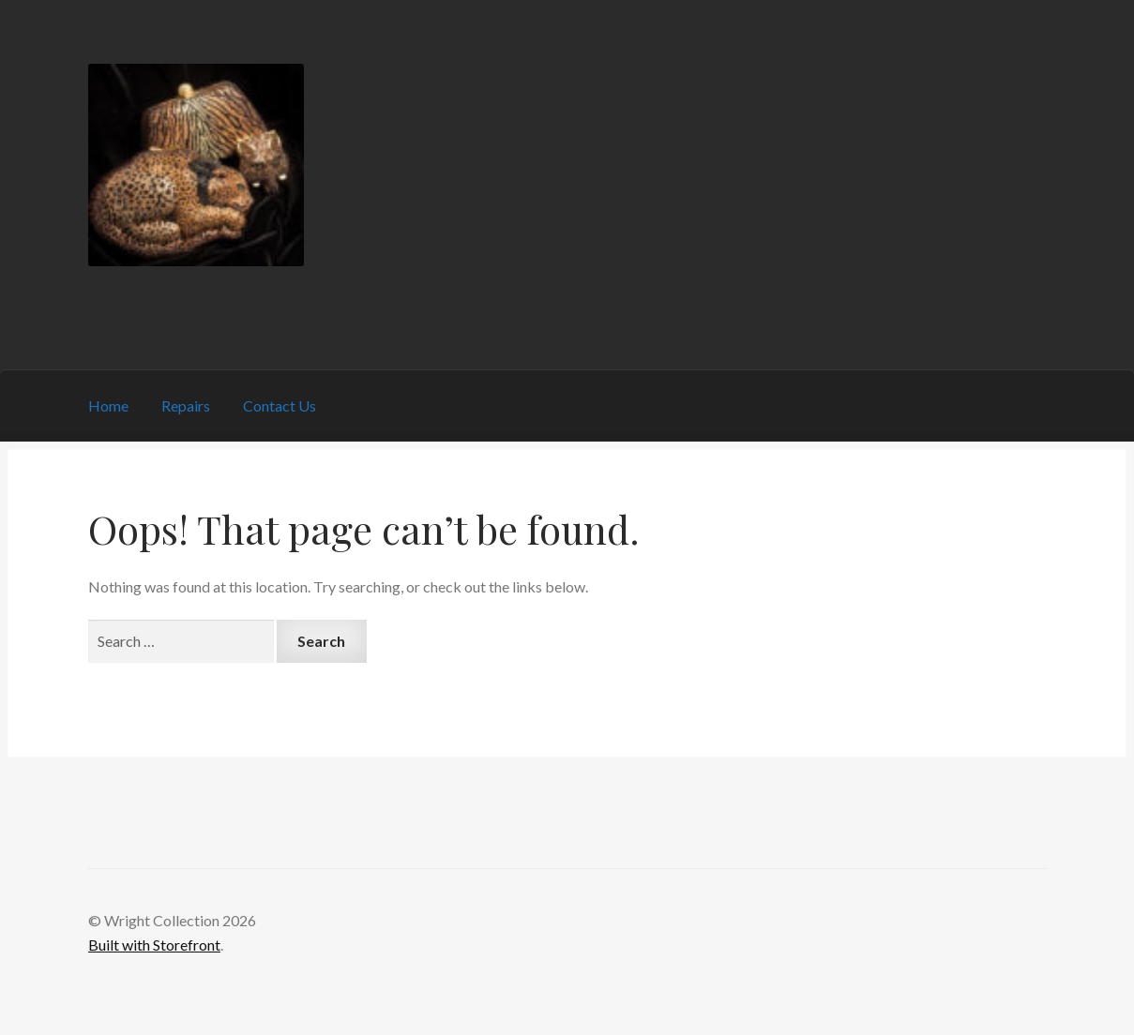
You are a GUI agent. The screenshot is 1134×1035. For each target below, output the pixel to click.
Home (108, 405)
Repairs (185, 405)
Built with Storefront (154, 944)
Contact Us (279, 405)
